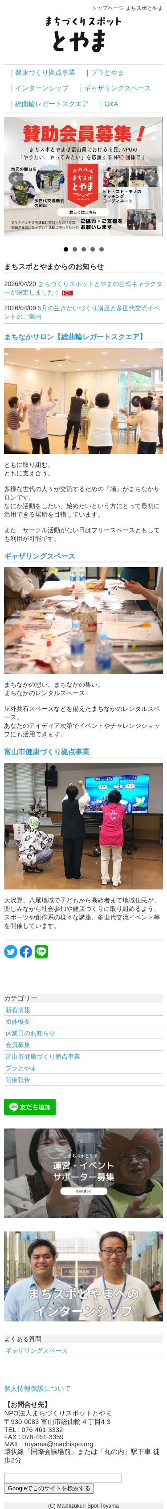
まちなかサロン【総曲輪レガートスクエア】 (75, 337)
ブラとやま (21, 1068)
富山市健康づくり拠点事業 (47, 752)
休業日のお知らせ (30, 1033)
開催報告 (17, 1079)
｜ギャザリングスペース (114, 88)
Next (151, 178)
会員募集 (17, 1044)
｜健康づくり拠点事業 (41, 72)
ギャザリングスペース (39, 556)
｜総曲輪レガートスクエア (48, 103)
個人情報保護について (37, 1388)
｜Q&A (108, 103)
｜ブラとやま (104, 72)
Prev (15, 178)
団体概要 (17, 1021)
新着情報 (17, 1009)
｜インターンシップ (38, 88)
